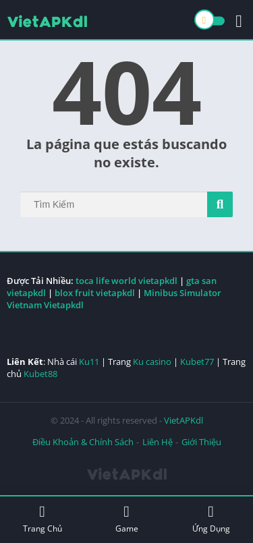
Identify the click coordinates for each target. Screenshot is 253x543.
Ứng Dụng (211, 519)
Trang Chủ (42, 519)
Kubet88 (40, 374)
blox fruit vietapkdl (95, 293)
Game (126, 519)
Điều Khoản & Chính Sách (83, 442)
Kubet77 (197, 361)
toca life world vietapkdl (126, 281)
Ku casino (152, 361)
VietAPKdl (183, 420)
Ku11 (89, 361)
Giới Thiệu (201, 442)
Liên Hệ (157, 442)
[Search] (126, 204)
